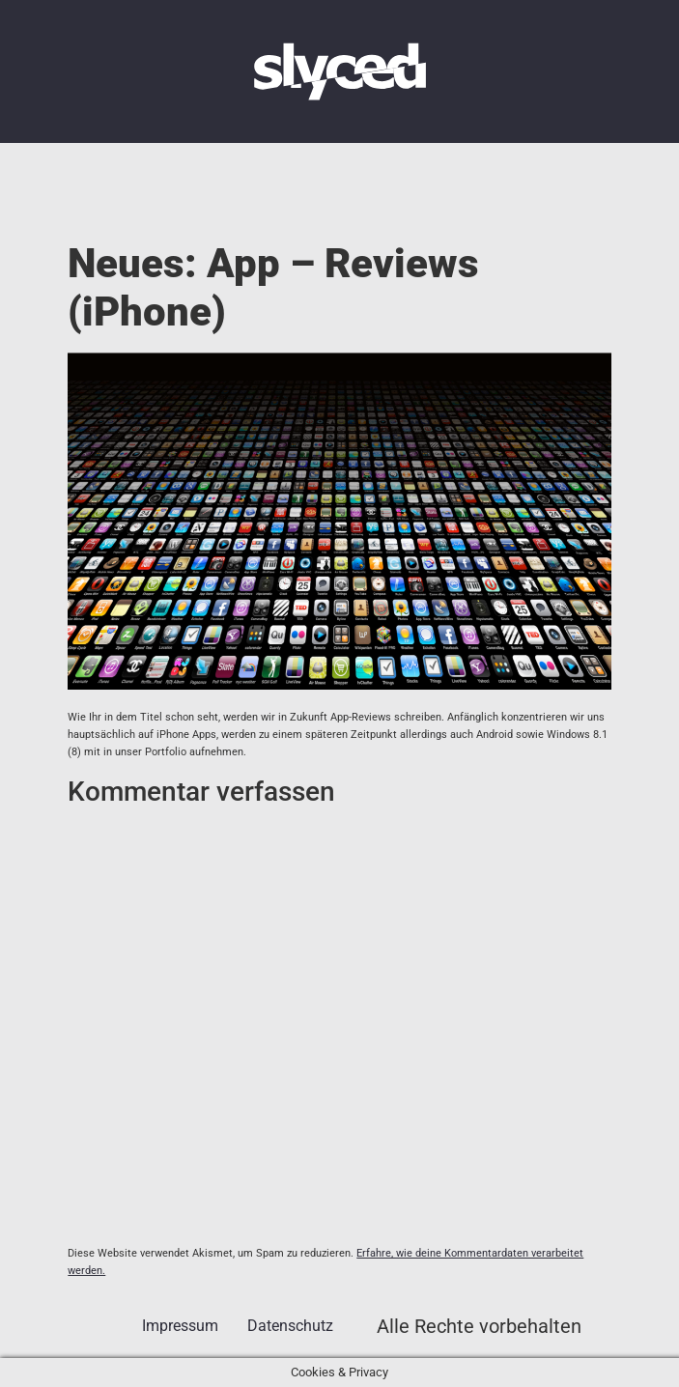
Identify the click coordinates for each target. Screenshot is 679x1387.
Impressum (180, 1325)
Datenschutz (290, 1325)
